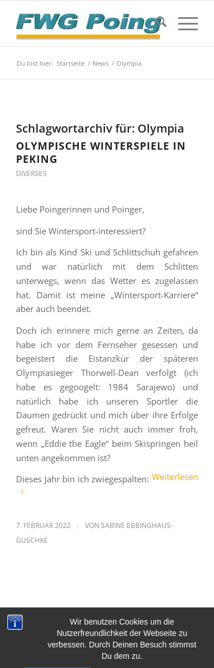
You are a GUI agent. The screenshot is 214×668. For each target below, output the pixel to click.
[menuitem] (155, 23)
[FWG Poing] (88, 23)
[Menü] (182, 23)
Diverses (31, 173)
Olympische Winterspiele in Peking (101, 152)
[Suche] (155, 23)
